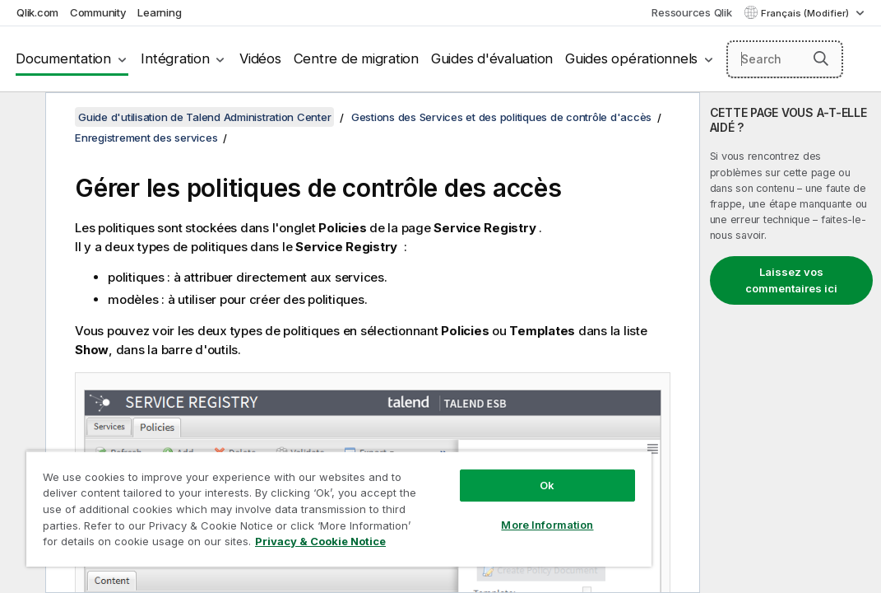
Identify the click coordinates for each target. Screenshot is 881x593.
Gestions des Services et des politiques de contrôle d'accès (501, 117)
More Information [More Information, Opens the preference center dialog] (451, 495)
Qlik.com (37, 12)
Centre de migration (356, 58)
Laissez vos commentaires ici (791, 280)
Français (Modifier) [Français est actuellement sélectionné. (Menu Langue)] (806, 13)
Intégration (175, 58)
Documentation (63, 58)
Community (98, 12)
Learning (159, 12)
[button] (821, 58)
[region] (281, 494)
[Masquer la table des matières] (20, 117)
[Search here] (785, 59)
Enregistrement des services (146, 137)
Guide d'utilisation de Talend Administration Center (204, 117)
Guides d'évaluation (492, 58)
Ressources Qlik (691, 12)
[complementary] (790, 342)
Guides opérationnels (631, 58)
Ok (450, 456)
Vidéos (260, 58)
